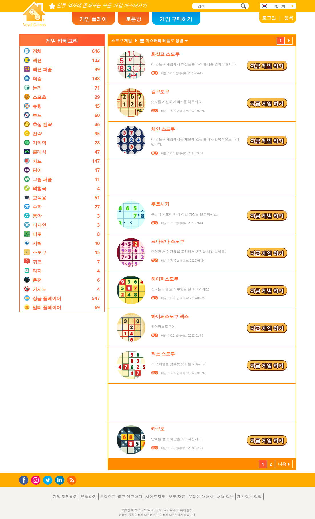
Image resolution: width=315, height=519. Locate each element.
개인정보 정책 (249, 496)
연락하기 (89, 496)
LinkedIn (60, 480)
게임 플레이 (93, 18)
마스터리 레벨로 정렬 (164, 40)
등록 (288, 18)
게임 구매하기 (176, 18)
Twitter (48, 480)
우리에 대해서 (201, 496)
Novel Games (33, 24)
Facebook (25, 479)
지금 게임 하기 (267, 65)
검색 (242, 6)
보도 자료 (177, 496)
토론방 (133, 18)
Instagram (36, 479)
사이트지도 (155, 496)
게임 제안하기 (65, 496)
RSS (72, 480)
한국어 (280, 6)
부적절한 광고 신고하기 (121, 496)
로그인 (269, 18)
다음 (289, 41)
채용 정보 (225, 496)
